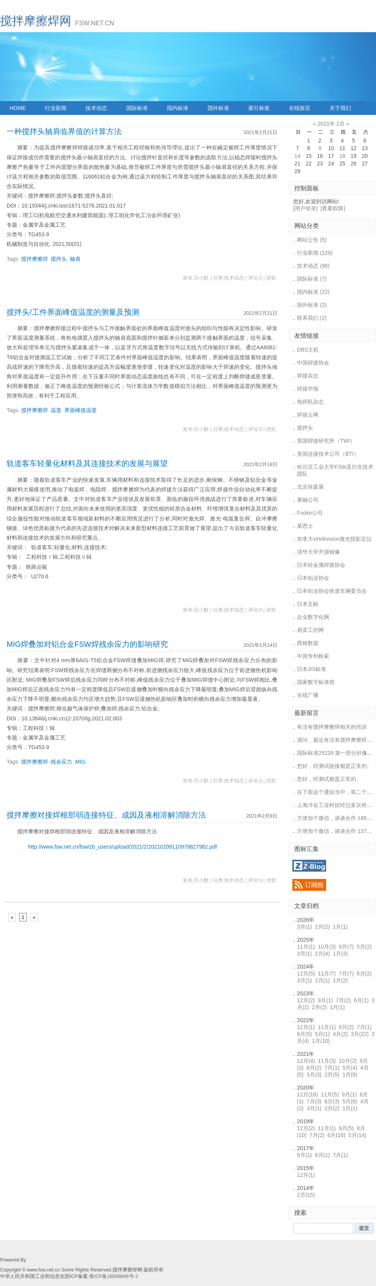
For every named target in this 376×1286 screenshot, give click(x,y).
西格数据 (307, 643)
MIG (80, 762)
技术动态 (96, 108)
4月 (340, 1034)
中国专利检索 (313, 656)
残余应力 (61, 762)
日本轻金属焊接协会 (321, 565)
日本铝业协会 (313, 578)
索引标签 (259, 108)
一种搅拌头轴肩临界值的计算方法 (64, 131)
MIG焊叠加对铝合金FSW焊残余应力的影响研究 (87, 644)
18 (342, 156)
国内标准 (177, 108)
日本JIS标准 (311, 669)
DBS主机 (308, 350)
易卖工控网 (310, 630)
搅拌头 (59, 259)
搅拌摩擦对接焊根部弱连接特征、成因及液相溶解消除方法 (106, 815)
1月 (340, 927)
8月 (346, 1027)
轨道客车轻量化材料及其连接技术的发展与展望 (87, 463)
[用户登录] (305, 208)
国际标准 (137, 108)
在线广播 (307, 695)
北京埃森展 (310, 487)
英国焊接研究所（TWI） (326, 441)
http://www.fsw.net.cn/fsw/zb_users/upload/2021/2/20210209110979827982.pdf (122, 847)
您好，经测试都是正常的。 (329, 779)
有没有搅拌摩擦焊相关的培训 (332, 727)
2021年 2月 (331, 124)
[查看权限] (333, 208)
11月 (306, 947)
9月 (346, 947)
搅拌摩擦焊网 (35, 21)
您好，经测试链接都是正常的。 (334, 766)
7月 (346, 973)
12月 (306, 973)
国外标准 (218, 108)
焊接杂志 (307, 376)
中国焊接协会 (313, 363)
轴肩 (75, 259)
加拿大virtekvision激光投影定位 (334, 539)
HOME (18, 108)
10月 (327, 947)
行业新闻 (55, 108)
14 (297, 156)
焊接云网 (307, 415)
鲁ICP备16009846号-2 (113, 1276)
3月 (304, 927)
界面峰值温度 (80, 410)
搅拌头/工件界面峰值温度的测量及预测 (73, 312)
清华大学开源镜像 (318, 552)
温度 (56, 410)
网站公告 (312, 240)
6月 (364, 973)
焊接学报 (307, 389)
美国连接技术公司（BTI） (328, 454)
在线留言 (299, 108)
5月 (364, 947)
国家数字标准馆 (316, 682)
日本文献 (307, 604)
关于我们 (340, 108)
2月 (322, 927)
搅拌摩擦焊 (34, 259)
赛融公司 (307, 500)
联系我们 (312, 318)
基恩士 (305, 526)
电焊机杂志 (310, 402)
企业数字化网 (313, 617)
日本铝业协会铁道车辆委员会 (332, 591)
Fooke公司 (310, 513)
